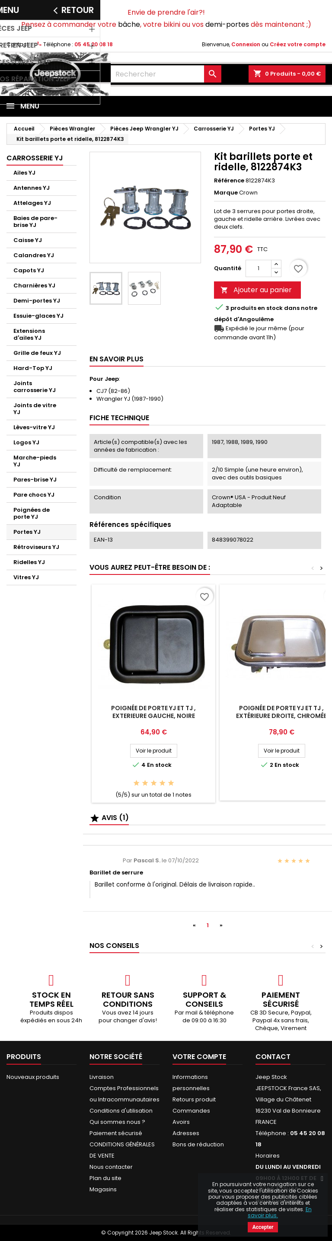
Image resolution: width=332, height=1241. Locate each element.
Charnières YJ (34, 285)
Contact (17, 44)
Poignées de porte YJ (31, 513)
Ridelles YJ (29, 562)
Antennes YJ (31, 188)
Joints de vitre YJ (34, 408)
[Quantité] (258, 268)
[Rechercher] (166, 74)
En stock (270, 308)
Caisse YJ (27, 240)
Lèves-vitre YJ (34, 427)
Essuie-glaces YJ (38, 316)
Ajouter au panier (256, 290)
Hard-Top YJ (32, 368)
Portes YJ (27, 532)
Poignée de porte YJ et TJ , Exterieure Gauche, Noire (153, 712)
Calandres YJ (33, 255)
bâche (129, 24)
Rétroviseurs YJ (36, 547)
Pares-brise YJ (35, 479)
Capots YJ (28, 270)
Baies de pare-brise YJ (35, 221)
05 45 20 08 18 (93, 44)
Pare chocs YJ (33, 495)
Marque (226, 193)
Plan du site (105, 1178)
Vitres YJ (26, 577)
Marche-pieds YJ (34, 461)
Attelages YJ (32, 203)
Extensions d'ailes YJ (29, 334)
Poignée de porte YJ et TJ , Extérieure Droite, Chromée (281, 712)
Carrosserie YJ (34, 158)
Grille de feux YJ (37, 353)
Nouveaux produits (32, 1077)
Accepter (263, 1227)
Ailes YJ (24, 173)
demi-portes (227, 24)
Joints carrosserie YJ (34, 386)
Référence (229, 181)
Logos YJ (26, 442)
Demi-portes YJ (36, 301)
